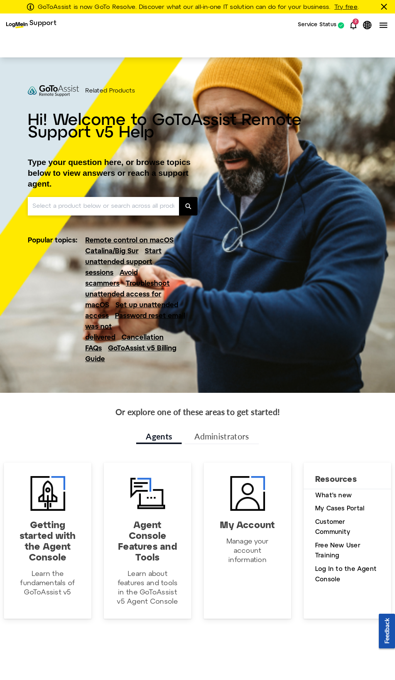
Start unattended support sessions (123, 262)
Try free (346, 7)
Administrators (221, 436)
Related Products (110, 91)
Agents (159, 436)
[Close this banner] (385, 7)
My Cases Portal (340, 509)
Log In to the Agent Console (345, 574)
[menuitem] (31, 25)
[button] (353, 25)
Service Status (317, 25)
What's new (333, 495)
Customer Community (332, 527)
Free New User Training (337, 551)
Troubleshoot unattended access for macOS (127, 295)
